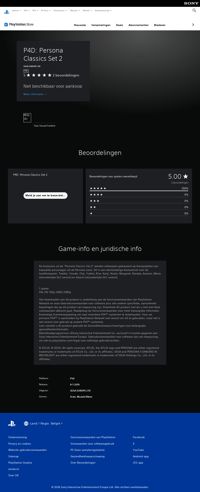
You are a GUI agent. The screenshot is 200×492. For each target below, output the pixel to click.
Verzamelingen (80, 21)
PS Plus (44, 10)
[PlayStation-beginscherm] (6, 10)
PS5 (25, 10)
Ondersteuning (102, 10)
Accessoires (58, 10)
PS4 (34, 10)
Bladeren (139, 21)
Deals (99, 21)
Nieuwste (60, 21)
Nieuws (73, 10)
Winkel (86, 10)
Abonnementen (118, 21)
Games (15, 10)
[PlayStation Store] (19, 21)
